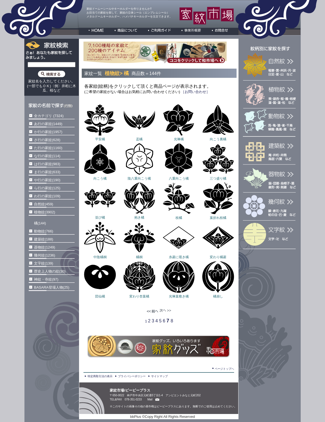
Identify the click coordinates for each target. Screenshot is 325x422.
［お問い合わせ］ (195, 92)
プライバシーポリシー (132, 376)
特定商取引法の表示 (100, 376)
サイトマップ (159, 376)
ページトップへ (224, 368)
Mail (149, 399)
